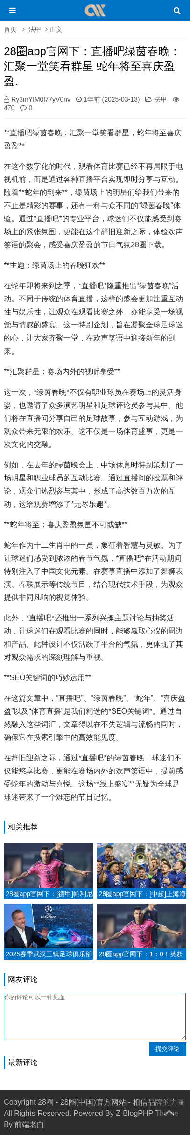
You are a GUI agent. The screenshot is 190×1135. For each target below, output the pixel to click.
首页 (10, 29)
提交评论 (167, 1048)
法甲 (35, 29)
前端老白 (29, 1124)
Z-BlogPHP (134, 1113)
